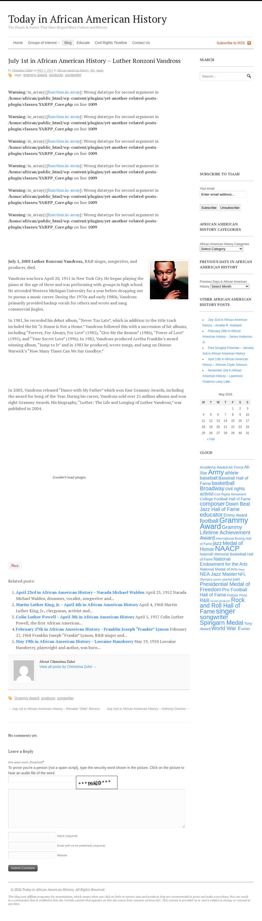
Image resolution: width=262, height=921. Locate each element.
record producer (220, 600)
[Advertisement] (103, 243)
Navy (241, 569)
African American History (73, 70)
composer (212, 504)
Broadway (212, 488)
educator (211, 514)
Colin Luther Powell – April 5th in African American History (75, 617)
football (209, 521)
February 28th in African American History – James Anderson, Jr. (227, 336)
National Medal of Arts (218, 569)
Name (67, 835)
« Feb (211, 439)
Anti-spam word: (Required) (25, 762)
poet (236, 579)
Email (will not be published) (81, 845)
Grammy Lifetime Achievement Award (225, 532)
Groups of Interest (42, 43)
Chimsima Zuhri (22, 70)
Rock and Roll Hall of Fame (222, 606)
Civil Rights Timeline (111, 43)
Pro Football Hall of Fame (223, 592)
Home (18, 43)
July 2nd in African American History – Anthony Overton (148, 709)
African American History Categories (224, 244)
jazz (217, 543)
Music (100, 70)
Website (62, 855)
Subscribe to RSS (231, 43)
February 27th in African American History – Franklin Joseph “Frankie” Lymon (93, 629)
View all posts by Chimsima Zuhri (68, 667)
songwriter (73, 75)
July (92, 70)
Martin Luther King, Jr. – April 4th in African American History (77, 604)
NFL (242, 574)
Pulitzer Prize (237, 595)
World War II (226, 628)
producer (56, 75)
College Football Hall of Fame (225, 499)
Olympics (206, 579)
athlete (231, 472)
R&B (204, 600)
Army (216, 472)
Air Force (235, 467)
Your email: (207, 188)
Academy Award (213, 467)
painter (217, 579)
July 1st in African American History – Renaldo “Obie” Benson (54, 709)
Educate (83, 43)
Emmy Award (235, 515)
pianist (227, 579)
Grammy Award (35, 75)
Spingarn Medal (221, 622)
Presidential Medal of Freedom (225, 586)
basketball (223, 483)
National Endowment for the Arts (223, 561)
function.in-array (64, 92)
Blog (67, 43)
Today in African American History (87, 19)
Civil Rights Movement (230, 494)
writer (246, 629)
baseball (208, 478)
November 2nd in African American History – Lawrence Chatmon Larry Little (222, 376)
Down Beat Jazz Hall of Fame (225, 506)
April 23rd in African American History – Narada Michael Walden (81, 592)
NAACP (227, 548)
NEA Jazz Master (218, 574)
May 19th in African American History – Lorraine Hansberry (75, 641)
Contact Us (141, 43)
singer (225, 611)
